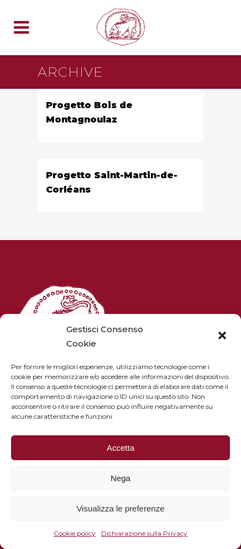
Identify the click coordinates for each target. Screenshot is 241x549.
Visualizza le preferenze (121, 508)
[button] (223, 336)
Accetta (120, 447)
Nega (120, 478)
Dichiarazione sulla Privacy (144, 533)
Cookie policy (75, 533)
